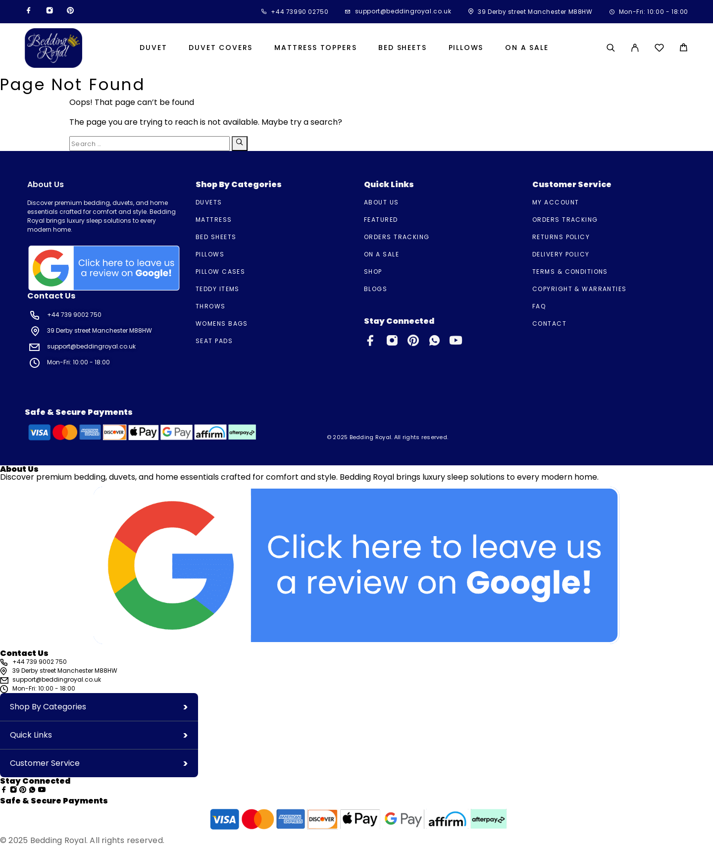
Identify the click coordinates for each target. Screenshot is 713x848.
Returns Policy (561, 237)
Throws (211, 306)
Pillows (466, 48)
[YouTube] (456, 342)
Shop (373, 271)
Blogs (375, 289)
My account (555, 202)
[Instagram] (49, 11)
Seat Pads (214, 341)
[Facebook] (29, 11)
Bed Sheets (402, 48)
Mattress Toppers (315, 48)
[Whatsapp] (436, 342)
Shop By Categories (48, 706)
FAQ (539, 306)
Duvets (209, 202)
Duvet (153, 48)
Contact (549, 323)
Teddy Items (218, 289)
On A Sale (526, 48)
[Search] (611, 48)
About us (381, 202)
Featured (381, 219)
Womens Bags (222, 323)
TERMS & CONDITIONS (570, 271)
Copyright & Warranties (579, 289)
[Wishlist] (659, 49)
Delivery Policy (561, 254)
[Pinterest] (70, 11)
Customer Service (45, 763)
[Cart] (683, 49)
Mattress (214, 219)
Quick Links (31, 735)
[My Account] (635, 48)
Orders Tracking (397, 237)
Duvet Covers (221, 48)
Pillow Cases (220, 271)
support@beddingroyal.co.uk (403, 11)
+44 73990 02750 (299, 11)
